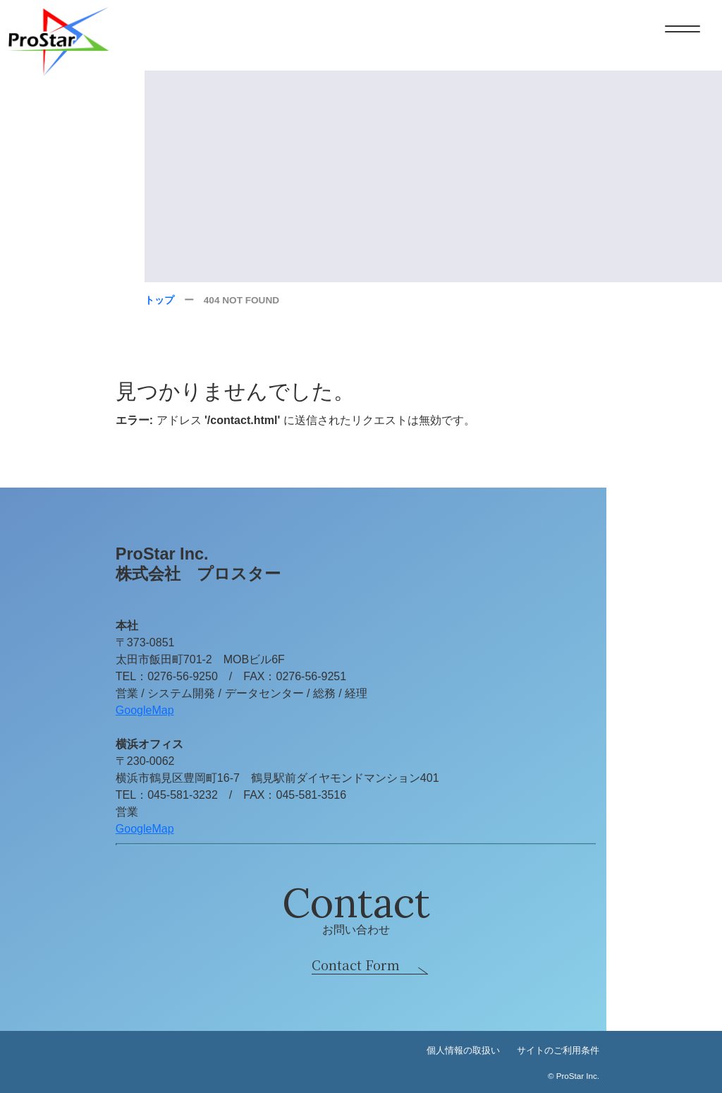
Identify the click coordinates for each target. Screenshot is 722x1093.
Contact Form (356, 964)
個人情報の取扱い (463, 1050)
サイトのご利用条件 (558, 1050)
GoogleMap (145, 710)
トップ (159, 300)
